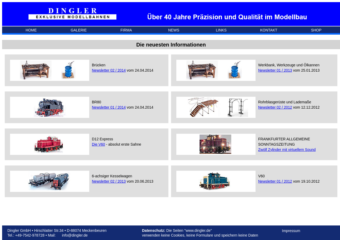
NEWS (173, 30)
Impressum (291, 231)
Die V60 (98, 144)
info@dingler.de (75, 235)
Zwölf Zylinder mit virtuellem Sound (287, 149)
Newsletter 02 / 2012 (275, 107)
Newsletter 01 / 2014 (109, 107)
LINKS (221, 30)
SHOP (316, 30)
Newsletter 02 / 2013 (109, 181)
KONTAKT (268, 30)
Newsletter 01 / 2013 (275, 70)
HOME (31, 30)
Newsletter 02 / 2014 (109, 70)
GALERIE (79, 30)
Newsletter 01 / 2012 (275, 181)
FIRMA (126, 30)
